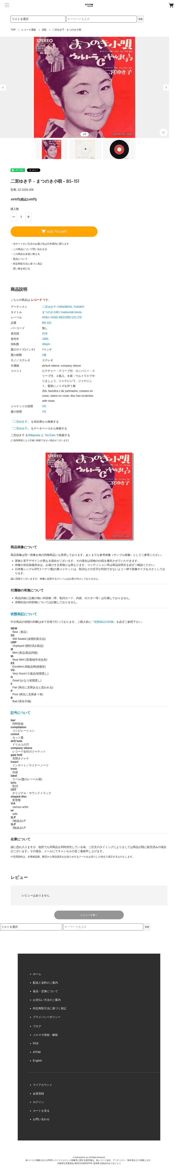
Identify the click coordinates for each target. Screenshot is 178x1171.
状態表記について (24, 614)
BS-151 (46, 322)
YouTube (49, 435)
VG (44, 406)
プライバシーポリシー (47, 1017)
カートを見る (41, 1110)
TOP (13, 29)
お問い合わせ (41, 1119)
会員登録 (38, 1093)
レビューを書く (89, 915)
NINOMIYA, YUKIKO (71, 306)
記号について (20, 713)
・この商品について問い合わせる (29, 249)
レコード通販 (28, 29)
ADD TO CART (54, 231)
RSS (36, 1043)
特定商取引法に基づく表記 (49, 1008)
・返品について (19, 258)
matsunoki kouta (71, 312)
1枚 (44, 354)
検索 (141, 19)
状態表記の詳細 (104, 621)
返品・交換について (45, 991)
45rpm (46, 344)
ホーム (37, 974)
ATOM (37, 1052)
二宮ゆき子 (49, 306)
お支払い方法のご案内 (47, 999)
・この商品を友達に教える (25, 254)
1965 (45, 338)
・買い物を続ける (20, 268)
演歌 (44, 29)
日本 (45, 333)
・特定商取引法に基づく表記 (26, 263)
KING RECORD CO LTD (66, 317)
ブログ (37, 1026)
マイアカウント (42, 1084)
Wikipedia (34, 435)
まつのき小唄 (50, 312)
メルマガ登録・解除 (45, 1034)
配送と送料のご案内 (45, 982)
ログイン (38, 1102)
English (37, 1060)
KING (45, 317)
